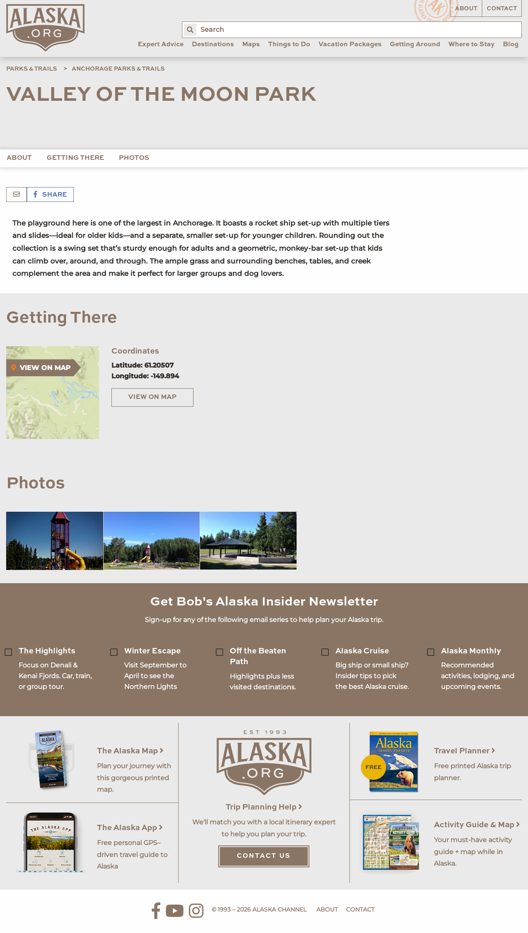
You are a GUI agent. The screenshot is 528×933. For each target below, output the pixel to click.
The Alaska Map (130, 751)
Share (50, 195)
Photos (134, 158)
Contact (502, 9)
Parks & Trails (31, 69)
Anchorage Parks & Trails (118, 69)
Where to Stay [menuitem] (471, 44)
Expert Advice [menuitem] (161, 44)
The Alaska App (130, 828)
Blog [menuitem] (511, 44)
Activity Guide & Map (477, 825)
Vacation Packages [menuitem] (350, 44)
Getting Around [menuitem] (415, 44)
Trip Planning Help (264, 807)
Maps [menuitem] (251, 44)
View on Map (152, 397)
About (466, 9)
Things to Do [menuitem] (289, 44)
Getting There (75, 158)
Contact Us (264, 856)
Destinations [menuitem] (213, 44)
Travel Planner (464, 751)
